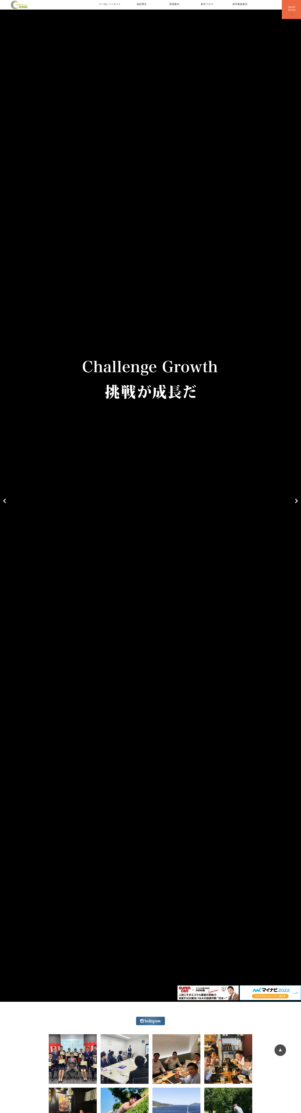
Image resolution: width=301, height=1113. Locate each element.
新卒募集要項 (239, 4)
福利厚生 (142, 4)
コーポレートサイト (109, 4)
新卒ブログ (207, 4)
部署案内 (174, 4)
